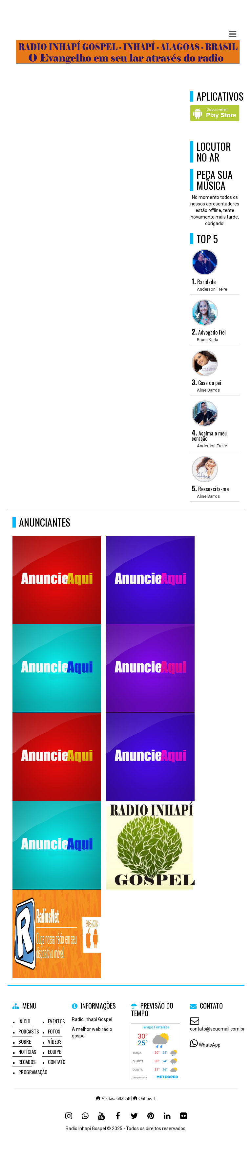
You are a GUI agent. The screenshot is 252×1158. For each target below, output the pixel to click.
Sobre (24, 1041)
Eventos (56, 1021)
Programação (32, 1071)
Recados (27, 1061)
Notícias (27, 1051)
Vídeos (55, 1041)
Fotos (54, 1031)
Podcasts (28, 1031)
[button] (233, 34)
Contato (56, 1061)
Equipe (54, 1051)
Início (24, 1021)
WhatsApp (209, 1045)
